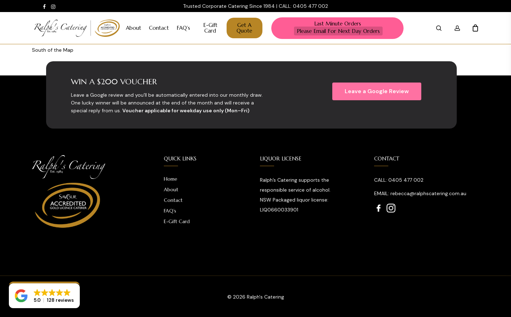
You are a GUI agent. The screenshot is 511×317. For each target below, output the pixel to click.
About (171, 189)
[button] (376, 91)
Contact (173, 200)
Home (170, 179)
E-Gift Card (177, 221)
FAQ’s (170, 211)
